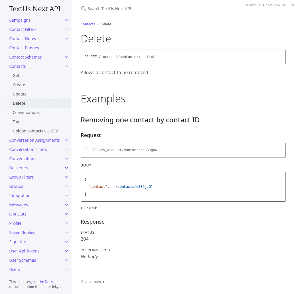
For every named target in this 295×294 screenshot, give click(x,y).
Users (14, 269)
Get (16, 75)
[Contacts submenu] (66, 66)
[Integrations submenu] (66, 195)
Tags (17, 121)
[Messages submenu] (66, 204)
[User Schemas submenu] (66, 260)
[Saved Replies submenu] (66, 232)
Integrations (21, 195)
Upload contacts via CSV (35, 131)
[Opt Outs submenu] (66, 214)
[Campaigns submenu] (66, 20)
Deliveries (18, 168)
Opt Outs (18, 214)
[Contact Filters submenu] (66, 29)
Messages (18, 204)
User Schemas (22, 260)
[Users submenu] (66, 269)
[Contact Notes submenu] (66, 38)
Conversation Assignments (34, 140)
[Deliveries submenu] (66, 168)
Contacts (17, 66)
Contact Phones (24, 47)
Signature (18, 241)
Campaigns (20, 20)
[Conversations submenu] (66, 158)
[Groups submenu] (66, 186)
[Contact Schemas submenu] (66, 57)
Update (20, 94)
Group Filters (21, 177)
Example (93, 207)
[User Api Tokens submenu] (66, 251)
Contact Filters (22, 29)
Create (19, 84)
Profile (15, 223)
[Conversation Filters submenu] (66, 149)
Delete (19, 103)
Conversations (26, 112)
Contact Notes (22, 38)
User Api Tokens (24, 251)
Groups (16, 186)
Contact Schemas (25, 57)
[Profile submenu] (66, 223)
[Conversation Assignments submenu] (66, 140)
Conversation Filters (28, 149)
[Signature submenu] (66, 241)
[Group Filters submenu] (66, 177)
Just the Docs (42, 281)
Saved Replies (22, 232)
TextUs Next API (34, 8)
